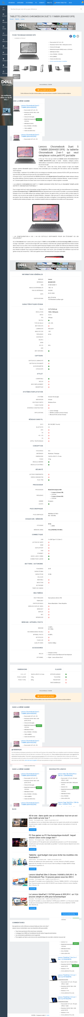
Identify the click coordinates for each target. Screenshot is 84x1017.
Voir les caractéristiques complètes (58, 61)
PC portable (29, 2)
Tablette (49, 2)
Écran (4, 27)
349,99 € (76, 943)
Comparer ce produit (20, 38)
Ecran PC (41, 2)
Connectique (4, 59)
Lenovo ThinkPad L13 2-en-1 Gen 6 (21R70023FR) (67, 998)
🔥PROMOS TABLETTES (60, 2)
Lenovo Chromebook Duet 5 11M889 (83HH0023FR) (30, 135)
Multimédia (4, 72)
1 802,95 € (75, 965)
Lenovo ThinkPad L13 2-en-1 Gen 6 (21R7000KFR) (67, 976)
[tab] (3, 9)
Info (3, 8)
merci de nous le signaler (31, 760)
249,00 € (76, 787)
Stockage (4, 47)
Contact (48, 1015)
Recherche (12, 2)
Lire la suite (32, 829)
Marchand (4, 40)
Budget (4, 15)
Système (4, 66)
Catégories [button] (20, 2)
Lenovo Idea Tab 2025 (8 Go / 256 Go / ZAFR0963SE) (67, 774)
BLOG (70, 2)
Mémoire (4, 53)
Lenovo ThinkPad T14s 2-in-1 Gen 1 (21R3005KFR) (67, 958)
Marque (4, 34)
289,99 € (39, 119)
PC (36, 2)
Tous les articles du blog (70, 914)
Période (4, 21)
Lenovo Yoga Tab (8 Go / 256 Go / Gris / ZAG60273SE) (68, 803)
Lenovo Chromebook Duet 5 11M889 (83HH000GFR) (30, 106)
